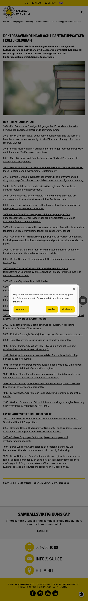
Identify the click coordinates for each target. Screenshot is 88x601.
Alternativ (21, 309)
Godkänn (67, 309)
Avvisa (51, 309)
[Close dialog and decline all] (74, 288)
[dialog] (44, 300)
